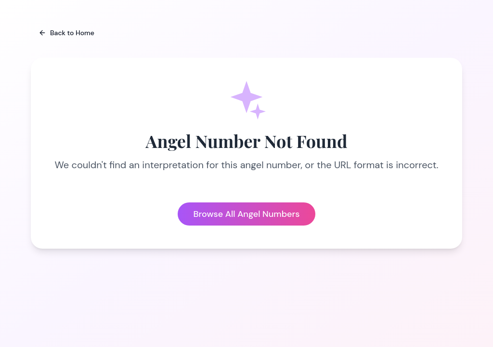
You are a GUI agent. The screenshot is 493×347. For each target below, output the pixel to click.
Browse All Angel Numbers (246, 214)
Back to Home (66, 32)
